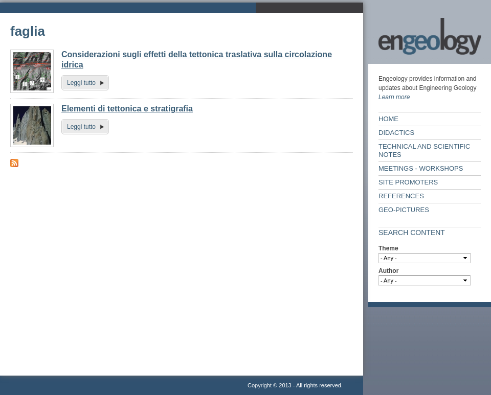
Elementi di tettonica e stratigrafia (127, 108)
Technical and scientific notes (424, 150)
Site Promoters (408, 182)
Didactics (396, 132)
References (401, 196)
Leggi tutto (81, 82)
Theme (388, 248)
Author (388, 270)
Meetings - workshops (420, 168)
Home (388, 119)
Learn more (394, 97)
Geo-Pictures (403, 210)
